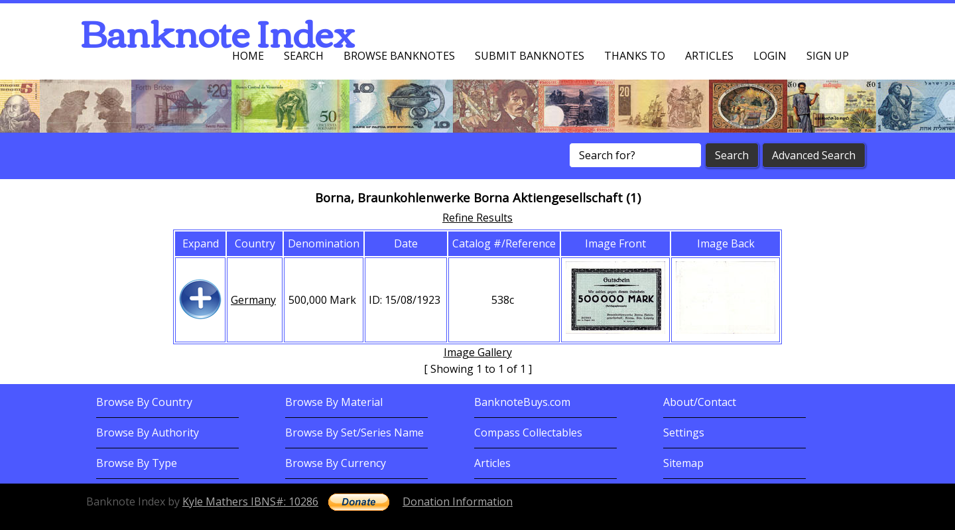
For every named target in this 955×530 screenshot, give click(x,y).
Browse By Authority (147, 432)
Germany (253, 300)
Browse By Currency (335, 463)
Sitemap (683, 463)
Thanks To (634, 55)
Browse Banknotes (399, 55)
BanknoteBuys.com (522, 402)
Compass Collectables (528, 432)
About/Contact (699, 402)
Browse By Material (334, 402)
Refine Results (477, 217)
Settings (683, 432)
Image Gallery (478, 352)
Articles (709, 55)
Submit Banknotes (529, 55)
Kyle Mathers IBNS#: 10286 (250, 501)
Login (770, 55)
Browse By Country (144, 402)
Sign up (827, 55)
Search (304, 55)
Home (248, 55)
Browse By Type (136, 463)
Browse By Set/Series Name (354, 432)
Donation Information (458, 501)
